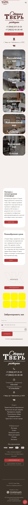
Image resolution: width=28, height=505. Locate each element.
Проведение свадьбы (14, 412)
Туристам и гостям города (14, 418)
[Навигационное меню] (26, 2)
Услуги (14, 405)
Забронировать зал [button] (14, 460)
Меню (11, 260)
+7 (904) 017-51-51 (14, 372)
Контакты (14, 439)
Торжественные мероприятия (14, 407)
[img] (14, 102)
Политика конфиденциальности (14, 485)
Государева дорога (14, 416)
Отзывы (14, 437)
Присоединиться (14, 287)
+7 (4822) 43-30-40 (14, 29)
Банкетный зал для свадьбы (14, 410)
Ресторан (14, 428)
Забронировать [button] (14, 34)
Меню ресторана (14, 435)
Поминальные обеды (14, 414)
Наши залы (11, 222)
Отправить (7, 334)
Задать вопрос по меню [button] (14, 463)
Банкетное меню (14, 432)
